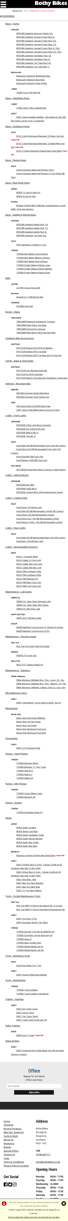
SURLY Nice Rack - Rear (26, 879)
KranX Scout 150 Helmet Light (29, 507)
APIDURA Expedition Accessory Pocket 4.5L (34, 33)
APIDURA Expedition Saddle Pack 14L (32, 224)
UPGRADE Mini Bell (24, 306)
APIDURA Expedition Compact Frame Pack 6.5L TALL (39, 52)
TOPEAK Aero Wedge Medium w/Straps (33, 258)
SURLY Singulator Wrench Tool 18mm (32, 922)
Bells (8, 278)
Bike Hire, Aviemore (14, 1132)
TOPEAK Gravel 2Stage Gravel (29, 793)
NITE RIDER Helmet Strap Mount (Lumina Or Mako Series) (41, 470)
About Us (8, 1139)
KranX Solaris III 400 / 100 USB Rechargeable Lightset (39, 522)
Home (7, 1121)
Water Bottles (12, 1041)
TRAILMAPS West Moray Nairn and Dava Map (35, 333)
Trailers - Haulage (14, 999)
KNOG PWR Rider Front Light (28, 582)
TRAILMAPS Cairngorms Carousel (30, 329)
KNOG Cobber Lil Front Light (28, 560)
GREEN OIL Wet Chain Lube (28, 609)
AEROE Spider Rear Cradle (27, 842)
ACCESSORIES (7, 16)
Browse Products (13, 1128)
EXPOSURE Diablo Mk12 (26, 489)
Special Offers (11, 1151)
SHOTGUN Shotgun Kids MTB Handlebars (34, 348)
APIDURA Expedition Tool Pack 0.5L (31, 235)
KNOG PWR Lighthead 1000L (28, 571)
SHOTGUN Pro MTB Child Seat (29, 374)
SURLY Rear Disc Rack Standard (29, 883)
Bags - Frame (12, 23)
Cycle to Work (11, 1136)
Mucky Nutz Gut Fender (26, 725)
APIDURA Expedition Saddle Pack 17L (32, 228)
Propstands (11, 738)
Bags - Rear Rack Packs (17, 183)
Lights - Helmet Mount (16, 475)
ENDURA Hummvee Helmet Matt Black (32, 393)
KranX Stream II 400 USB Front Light (31, 460)
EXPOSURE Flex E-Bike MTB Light (30, 429)
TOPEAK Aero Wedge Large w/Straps (32, 254)
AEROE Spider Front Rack (27, 831)
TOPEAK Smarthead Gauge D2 (29, 812)
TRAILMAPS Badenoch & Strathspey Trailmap (35, 322)
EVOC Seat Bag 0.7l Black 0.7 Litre (31, 245)
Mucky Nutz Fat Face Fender (28, 722)
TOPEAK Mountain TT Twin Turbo (31, 767)
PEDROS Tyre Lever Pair (26, 655)
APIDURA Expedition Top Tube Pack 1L (33, 67)
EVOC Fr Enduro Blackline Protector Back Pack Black (39, 151)
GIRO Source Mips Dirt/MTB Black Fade (33, 406)
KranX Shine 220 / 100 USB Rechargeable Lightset (37, 519)
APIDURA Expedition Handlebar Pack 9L (33, 59)
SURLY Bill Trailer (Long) (27, 1009)
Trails (6, 1158)
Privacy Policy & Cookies (16, 1165)
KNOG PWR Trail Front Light (28, 586)
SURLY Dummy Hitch (25, 1013)
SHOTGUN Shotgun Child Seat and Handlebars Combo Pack (41, 378)
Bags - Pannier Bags (15, 160)
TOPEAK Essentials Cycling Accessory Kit (34, 935)
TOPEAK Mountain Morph (27, 763)
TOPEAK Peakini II (24, 774)
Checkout (8, 1125)
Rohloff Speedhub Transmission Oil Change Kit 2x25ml (39, 627)
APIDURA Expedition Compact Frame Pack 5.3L (36, 44)
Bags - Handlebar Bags (17, 98)
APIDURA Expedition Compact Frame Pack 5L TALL (38, 48)
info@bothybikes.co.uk (48, 1162)
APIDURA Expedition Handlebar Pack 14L (33, 56)
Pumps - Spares (13, 802)
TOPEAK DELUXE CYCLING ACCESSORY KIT (35, 932)
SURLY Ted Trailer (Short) (27, 1016)
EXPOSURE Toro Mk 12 (26, 436)
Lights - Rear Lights (15, 528)
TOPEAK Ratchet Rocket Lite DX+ (30, 950)
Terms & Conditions (14, 1162)
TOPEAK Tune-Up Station (27, 990)
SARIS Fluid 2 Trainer (25, 1035)
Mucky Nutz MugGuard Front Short (31, 733)
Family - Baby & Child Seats (19, 361)
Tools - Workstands (15, 980)
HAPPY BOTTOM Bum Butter (29, 618)
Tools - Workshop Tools (17, 956)
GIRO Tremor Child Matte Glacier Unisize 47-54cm (38, 410)
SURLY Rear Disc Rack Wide (28, 887)
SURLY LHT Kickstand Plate (28, 748)
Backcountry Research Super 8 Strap (31, 83)
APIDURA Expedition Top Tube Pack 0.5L (33, 63)
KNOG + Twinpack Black (27, 557)
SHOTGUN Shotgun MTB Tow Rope (31, 352)
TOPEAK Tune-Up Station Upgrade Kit (32, 994)
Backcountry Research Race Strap (30, 80)
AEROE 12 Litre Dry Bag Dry (28, 192)
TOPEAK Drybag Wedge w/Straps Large (33, 265)
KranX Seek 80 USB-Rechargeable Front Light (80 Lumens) (41, 446)
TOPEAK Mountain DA (25, 797)
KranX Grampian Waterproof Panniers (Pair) (35, 170)
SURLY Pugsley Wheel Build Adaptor (31, 975)
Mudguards (11, 708)
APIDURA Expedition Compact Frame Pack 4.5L (36, 41)
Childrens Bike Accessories (19, 338)
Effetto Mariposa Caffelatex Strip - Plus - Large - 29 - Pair (40, 680)
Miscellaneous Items (16, 693)
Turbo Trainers (12, 1025)
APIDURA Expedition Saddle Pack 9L (31, 232)
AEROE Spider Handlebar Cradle (30, 835)
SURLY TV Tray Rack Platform (29, 890)
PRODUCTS (17, 11)
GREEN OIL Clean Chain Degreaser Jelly (33, 601)
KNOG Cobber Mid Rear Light (29, 568)
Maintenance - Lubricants (18, 591)
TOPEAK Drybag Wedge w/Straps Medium (34, 269)
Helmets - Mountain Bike (18, 383)
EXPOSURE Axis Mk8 (25, 485)
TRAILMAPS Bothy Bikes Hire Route (31, 325)
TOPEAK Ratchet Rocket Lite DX (29, 946)
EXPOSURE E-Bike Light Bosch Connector (33, 425)
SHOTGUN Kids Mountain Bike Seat (31, 371)
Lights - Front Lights (15, 415)
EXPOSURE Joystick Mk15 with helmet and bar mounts (39, 492)
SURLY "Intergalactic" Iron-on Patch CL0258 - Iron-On (38, 703)
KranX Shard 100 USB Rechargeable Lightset (35, 515)
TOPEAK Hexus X (23, 939)
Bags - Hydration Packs (17, 126)
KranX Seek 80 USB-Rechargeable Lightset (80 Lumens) (40, 511)
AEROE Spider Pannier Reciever (29, 839)
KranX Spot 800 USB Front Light (29, 457)
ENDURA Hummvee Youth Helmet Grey (32, 397)
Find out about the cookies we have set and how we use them (34, 1217)
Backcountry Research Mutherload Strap (33, 76)
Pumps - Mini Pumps (16, 783)
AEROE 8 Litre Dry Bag (26, 196)
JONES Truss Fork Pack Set (28, 92)
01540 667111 (43, 1154)
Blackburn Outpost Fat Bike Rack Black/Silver (35, 855)
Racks (8, 818)
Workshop (9, 1143)
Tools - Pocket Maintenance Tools (22, 896)
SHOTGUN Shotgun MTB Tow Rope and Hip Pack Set (38, 355)
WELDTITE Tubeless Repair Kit (29, 665)
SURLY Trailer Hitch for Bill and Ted (31, 1020)
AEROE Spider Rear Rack (26, 846)
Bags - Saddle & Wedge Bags (20, 215)
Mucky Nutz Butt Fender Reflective (30, 718)
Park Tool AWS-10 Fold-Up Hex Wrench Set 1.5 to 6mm (39, 906)
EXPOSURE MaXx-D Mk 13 (27, 433)
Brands (7, 1147)
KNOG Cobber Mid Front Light (29, 564)
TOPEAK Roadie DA (24, 778)
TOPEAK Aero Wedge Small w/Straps (32, 261)
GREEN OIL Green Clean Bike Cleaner (32, 605)
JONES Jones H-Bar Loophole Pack (31, 108)
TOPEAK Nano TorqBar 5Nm (28, 943)
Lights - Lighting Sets (16, 498)
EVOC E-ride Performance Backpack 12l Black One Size (40, 136)
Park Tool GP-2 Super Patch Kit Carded (32, 646)
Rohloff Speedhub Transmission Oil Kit (32, 631)
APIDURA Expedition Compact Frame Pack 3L (35, 37)
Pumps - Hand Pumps (16, 753)
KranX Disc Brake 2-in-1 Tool (28, 965)
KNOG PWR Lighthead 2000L (28, 575)
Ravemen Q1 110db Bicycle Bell (29, 297)
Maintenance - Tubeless (17, 670)
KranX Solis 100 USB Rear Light (29, 541)
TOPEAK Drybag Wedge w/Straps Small (33, 273)
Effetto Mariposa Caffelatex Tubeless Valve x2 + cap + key (40, 687)
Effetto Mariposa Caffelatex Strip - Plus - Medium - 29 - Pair (41, 684)
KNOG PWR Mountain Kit (27, 579)
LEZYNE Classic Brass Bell (28, 288)
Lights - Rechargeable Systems (21, 547)
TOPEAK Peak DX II (24, 771)
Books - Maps (12, 312)
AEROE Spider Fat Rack (26, 828)
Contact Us (9, 1154)
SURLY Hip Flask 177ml (26, 919)
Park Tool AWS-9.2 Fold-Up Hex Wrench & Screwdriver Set (40, 909)
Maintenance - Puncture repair (20, 636)
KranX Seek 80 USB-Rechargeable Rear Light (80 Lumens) (40, 538)
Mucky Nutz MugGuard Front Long (31, 729)
